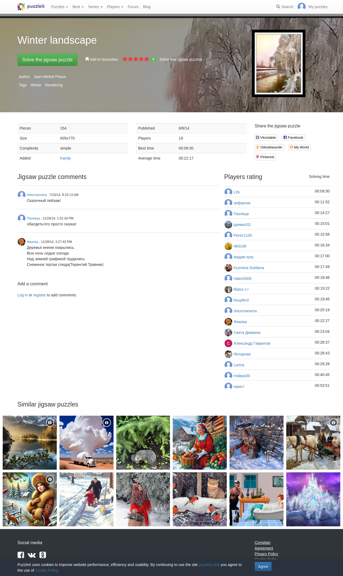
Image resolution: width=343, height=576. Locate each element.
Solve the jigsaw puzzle (47, 59)
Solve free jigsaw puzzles (181, 59)
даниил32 (242, 224)
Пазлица (241, 214)
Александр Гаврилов (252, 343)
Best (78, 7)
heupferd (241, 300)
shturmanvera (245, 311)
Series (95, 7)
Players (115, 7)
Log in (23, 295)
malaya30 (242, 376)
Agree (263, 566)
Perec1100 (243, 235)
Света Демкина (247, 332)
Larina (239, 365)
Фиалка (240, 322)
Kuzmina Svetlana (249, 268)
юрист (239, 386)
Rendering (54, 85)
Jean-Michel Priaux (50, 76)
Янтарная (242, 354)
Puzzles (59, 7)
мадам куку (244, 257)
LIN (237, 192)
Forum (133, 7)
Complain (263, 542)
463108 (240, 246)
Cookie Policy (46, 570)
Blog (147, 7)
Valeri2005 (243, 278)
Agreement (264, 548)
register (39, 295)
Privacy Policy (266, 554)
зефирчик (242, 203)
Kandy (65, 158)
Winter (36, 85)
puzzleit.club (209, 565)
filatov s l (241, 289)
